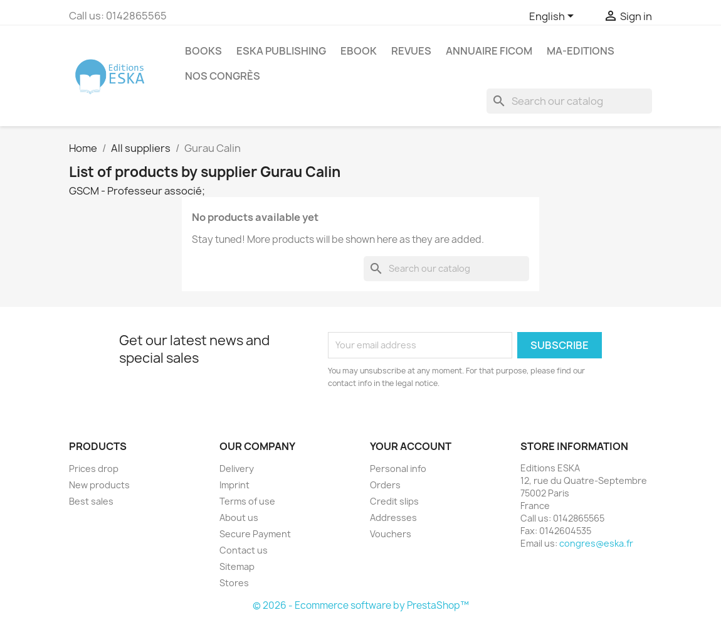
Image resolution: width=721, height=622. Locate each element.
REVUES (411, 51)
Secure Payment (255, 534)
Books (203, 51)
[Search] (569, 101)
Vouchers (390, 534)
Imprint (234, 485)
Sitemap (237, 566)
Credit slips (394, 501)
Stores (234, 583)
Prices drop (93, 469)
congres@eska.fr (596, 543)
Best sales (91, 501)
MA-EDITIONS (580, 51)
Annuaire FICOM (489, 51)
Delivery (236, 469)
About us (238, 517)
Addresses (393, 517)
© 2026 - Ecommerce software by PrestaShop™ (361, 605)
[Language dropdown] (553, 16)
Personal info (398, 469)
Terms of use (247, 501)
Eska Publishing (281, 51)
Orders (385, 485)
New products (99, 485)
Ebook (358, 51)
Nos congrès (222, 76)
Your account (410, 446)
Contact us (243, 550)
